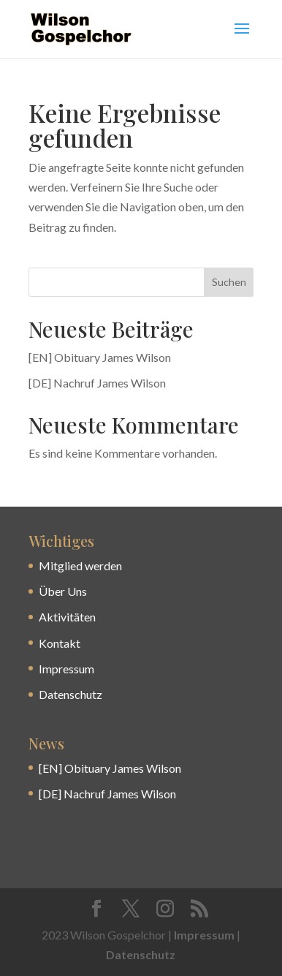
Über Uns (63, 591)
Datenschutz (70, 694)
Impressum (66, 669)
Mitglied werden (80, 565)
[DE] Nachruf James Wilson (97, 383)
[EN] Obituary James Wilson (99, 357)
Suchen (229, 282)
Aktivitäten (67, 617)
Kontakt (59, 643)
